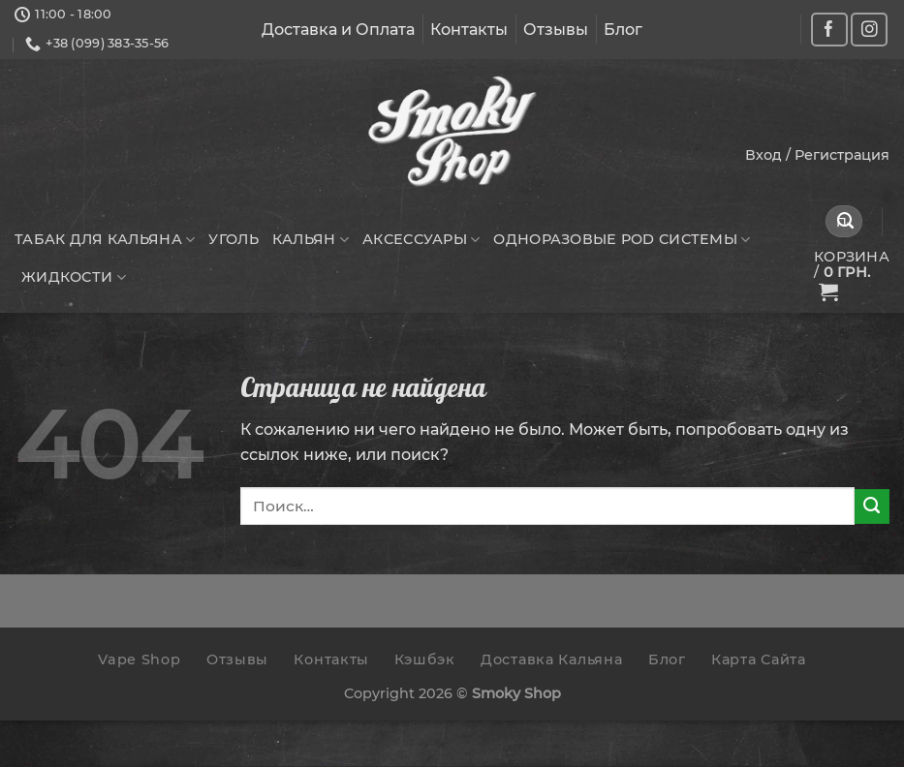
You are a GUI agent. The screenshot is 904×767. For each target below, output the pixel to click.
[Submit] (845, 221)
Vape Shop (139, 659)
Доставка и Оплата (338, 29)
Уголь (233, 239)
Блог (623, 29)
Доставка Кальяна (552, 659)
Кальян (310, 239)
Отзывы (555, 29)
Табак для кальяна (105, 239)
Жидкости (73, 277)
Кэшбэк (424, 659)
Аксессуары (421, 239)
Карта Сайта (758, 659)
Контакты (469, 29)
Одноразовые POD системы (621, 239)
